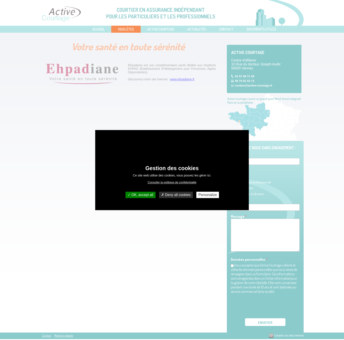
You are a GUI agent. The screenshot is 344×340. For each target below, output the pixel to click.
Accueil (98, 29)
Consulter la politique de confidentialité (172, 182)
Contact (226, 29)
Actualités (196, 29)
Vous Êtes (126, 29)
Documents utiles (261, 29)
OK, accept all (140, 195)
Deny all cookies (176, 195)
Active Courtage (160, 29)
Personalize (208, 195)
